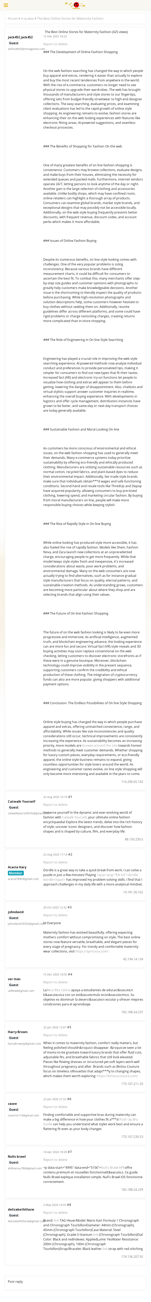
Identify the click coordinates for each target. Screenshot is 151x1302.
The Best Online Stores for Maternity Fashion (70, 18)
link (56, 1220)
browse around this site (99, 745)
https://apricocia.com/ (92, 951)
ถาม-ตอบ (27, 18)
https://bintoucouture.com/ (117, 1076)
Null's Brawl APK (113, 1167)
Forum (13, 18)
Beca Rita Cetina (58, 990)
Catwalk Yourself (74, 817)
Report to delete (55, 44)
